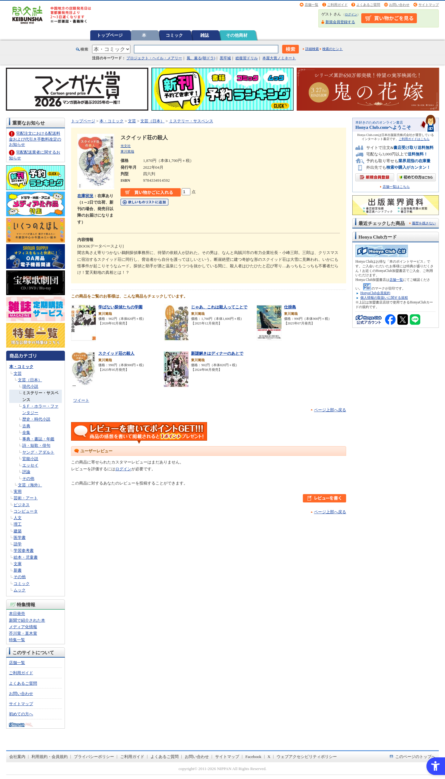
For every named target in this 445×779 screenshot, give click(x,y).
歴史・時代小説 (36, 419)
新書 (18, 570)
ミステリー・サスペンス (191, 121)
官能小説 (30, 458)
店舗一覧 (311, 4)
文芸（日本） (30, 380)
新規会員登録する (340, 22)
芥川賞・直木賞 (23, 633)
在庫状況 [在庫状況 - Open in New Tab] (85, 195)
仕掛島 (290, 307)
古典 (26, 426)
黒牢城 (225, 58)
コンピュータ (26, 511)
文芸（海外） (30, 485)
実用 (18, 491)
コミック (174, 35)
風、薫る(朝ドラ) (201, 58)
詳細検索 (312, 49)
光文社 (126, 146)
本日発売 (17, 613)
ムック (20, 590)
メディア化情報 (23, 626)
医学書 (20, 537)
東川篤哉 (127, 151)
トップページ (110, 35)
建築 (18, 531)
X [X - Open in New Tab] (269, 756)
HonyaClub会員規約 (375, 293)
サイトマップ (428, 4)
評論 (26, 471)
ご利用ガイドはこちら (414, 139)
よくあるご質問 (368, 4)
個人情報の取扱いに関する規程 (384, 297)
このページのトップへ (415, 756)
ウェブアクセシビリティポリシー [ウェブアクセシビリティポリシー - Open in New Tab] (307, 756)
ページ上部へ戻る (330, 410)
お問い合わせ (399, 4)
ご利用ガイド (337, 4)
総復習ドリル (246, 58)
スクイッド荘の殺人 (116, 353)
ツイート (81, 400)
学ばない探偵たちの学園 (120, 307)
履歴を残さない (424, 223)
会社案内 (17, 756)
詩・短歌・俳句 (36, 445)
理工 (18, 524)
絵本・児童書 (26, 557)
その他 (28, 478)
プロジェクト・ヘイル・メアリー (154, 58)
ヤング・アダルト (38, 452)
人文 (18, 517)
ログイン (351, 14)
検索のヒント (332, 49)
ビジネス (22, 504)
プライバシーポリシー (94, 756)
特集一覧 (17, 639)
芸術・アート (26, 498)
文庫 (18, 563)
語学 (18, 544)
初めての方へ (21, 714)
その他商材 (237, 35)
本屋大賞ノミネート (279, 58)
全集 (26, 432)
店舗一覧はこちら (396, 186)
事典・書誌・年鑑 (38, 439)
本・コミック (21, 366)
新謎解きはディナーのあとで (217, 353)
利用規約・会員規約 (50, 756)
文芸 (18, 373)
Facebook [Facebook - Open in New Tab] (253, 756)
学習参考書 (24, 550)
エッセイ (30, 465)
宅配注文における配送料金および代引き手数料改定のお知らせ (35, 139)
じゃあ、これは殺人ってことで (219, 307)
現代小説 (30, 386)
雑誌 (204, 35)
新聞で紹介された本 (27, 620)
